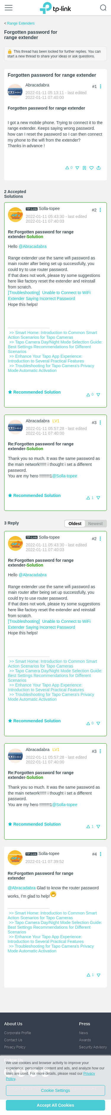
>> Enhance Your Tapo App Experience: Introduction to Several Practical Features (46, 358)
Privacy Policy (14, 1047)
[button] (98, 168)
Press (84, 1023)
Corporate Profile (17, 1033)
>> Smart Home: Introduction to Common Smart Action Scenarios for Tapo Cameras (53, 335)
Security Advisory (93, 1047)
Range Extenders (21, 23)
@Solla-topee (64, 476)
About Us (13, 1023)
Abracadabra (37, 85)
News (83, 1033)
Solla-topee (49, 208)
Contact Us (13, 1040)
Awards (85, 1040)
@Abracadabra (32, 246)
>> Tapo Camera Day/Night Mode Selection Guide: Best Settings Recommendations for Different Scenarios (56, 347)
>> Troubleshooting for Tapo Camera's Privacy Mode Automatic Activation (51, 368)
